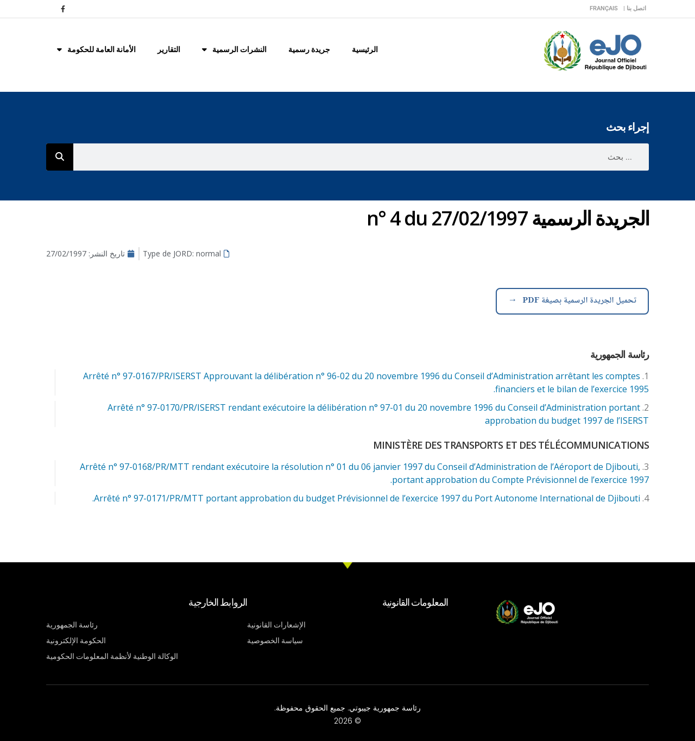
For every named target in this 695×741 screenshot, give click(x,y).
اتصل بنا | (634, 8)
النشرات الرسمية (234, 49)
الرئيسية (365, 49)
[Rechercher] (59, 157)
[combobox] (361, 157)
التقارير (168, 49)
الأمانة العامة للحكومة (96, 49)
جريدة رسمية (309, 49)
